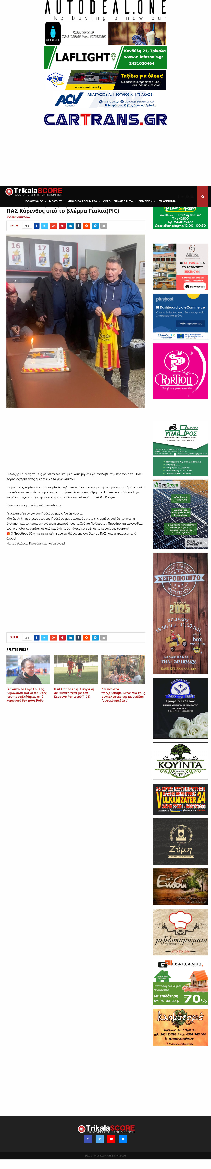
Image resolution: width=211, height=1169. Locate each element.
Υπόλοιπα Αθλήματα (82, 201)
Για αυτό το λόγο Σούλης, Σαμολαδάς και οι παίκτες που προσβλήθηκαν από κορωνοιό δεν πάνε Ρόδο (26, 704)
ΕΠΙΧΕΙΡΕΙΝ (146, 201)
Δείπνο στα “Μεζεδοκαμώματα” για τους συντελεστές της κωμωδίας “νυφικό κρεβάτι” (123, 704)
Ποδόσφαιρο (34, 201)
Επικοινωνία (167, 201)
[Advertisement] (105, 158)
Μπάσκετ (55, 201)
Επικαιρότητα (123, 201)
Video (107, 201)
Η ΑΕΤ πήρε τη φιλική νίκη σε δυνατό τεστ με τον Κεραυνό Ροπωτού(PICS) (74, 702)
